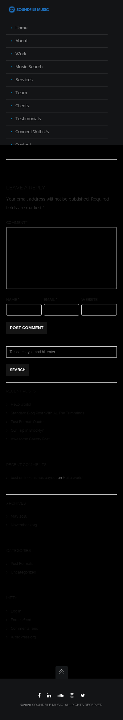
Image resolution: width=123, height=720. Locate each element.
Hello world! (21, 404)
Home (21, 27)
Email (50, 300)
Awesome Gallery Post (30, 439)
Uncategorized (23, 572)
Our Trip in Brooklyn (27, 430)
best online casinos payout (34, 478)
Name (12, 300)
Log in (16, 611)
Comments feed (24, 628)
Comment (16, 223)
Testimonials (28, 118)
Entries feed (21, 620)
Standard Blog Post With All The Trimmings (47, 413)
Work (21, 53)
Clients (22, 105)
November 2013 (24, 525)
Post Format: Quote (27, 422)
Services (24, 79)
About (21, 40)
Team (21, 92)
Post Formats (22, 563)
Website (89, 300)
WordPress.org (23, 637)
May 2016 (19, 516)
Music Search (29, 66)
